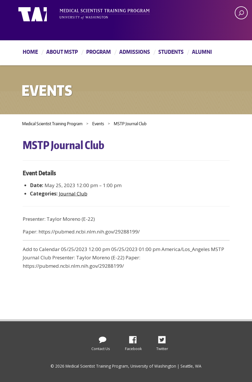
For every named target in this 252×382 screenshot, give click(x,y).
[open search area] (241, 12)
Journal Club (73, 193)
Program (98, 51)
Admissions (134, 51)
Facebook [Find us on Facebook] (135, 338)
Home (30, 51)
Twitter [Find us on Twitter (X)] (164, 338)
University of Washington (41, 13)
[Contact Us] (102, 338)
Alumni (202, 51)
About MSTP (62, 51)
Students (171, 51)
